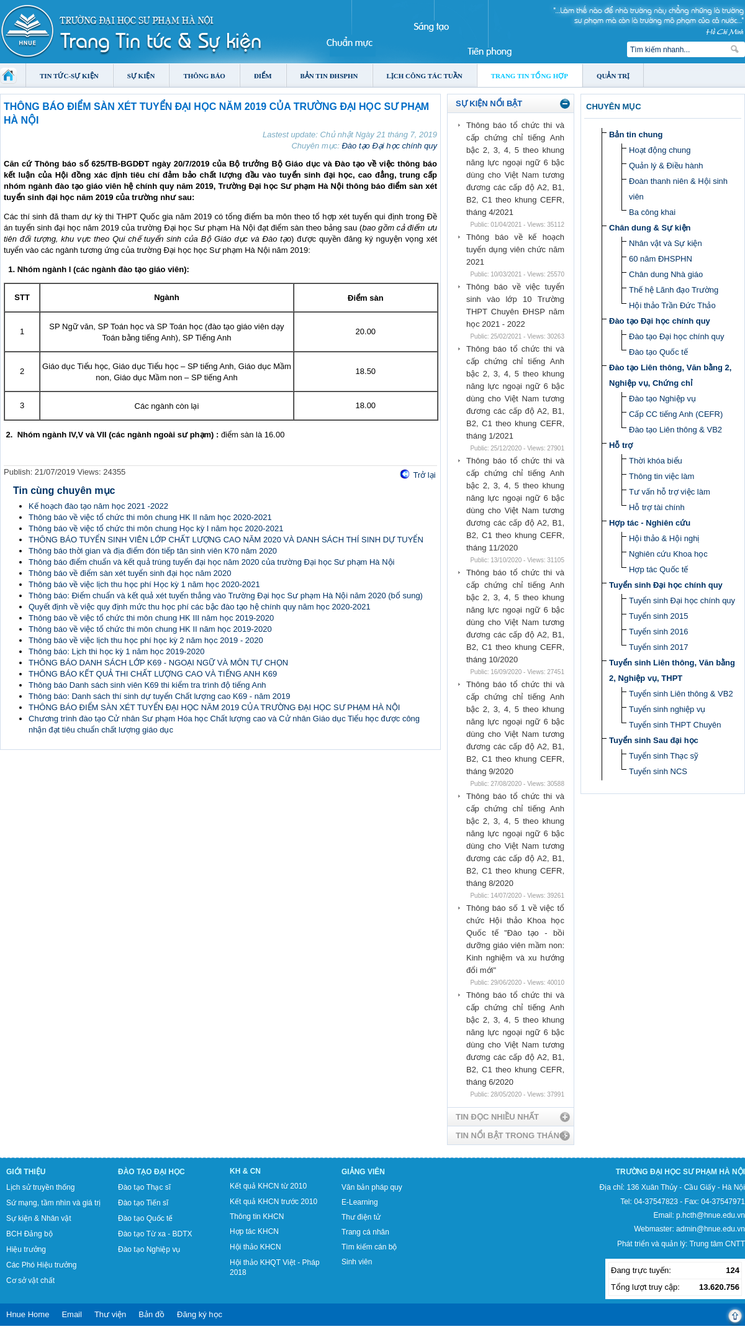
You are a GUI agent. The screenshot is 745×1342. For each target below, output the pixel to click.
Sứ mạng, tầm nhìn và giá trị (53, 1202)
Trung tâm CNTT (717, 1243)
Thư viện (110, 1314)
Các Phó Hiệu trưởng (41, 1265)
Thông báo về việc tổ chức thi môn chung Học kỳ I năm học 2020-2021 (156, 528)
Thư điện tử (361, 1217)
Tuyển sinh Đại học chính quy (666, 585)
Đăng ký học (199, 1314)
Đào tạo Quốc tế (658, 352)
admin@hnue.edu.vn (710, 1229)
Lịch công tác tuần (425, 76)
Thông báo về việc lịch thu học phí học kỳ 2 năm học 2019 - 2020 (146, 640)
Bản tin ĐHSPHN (329, 76)
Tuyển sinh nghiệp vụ (667, 709)
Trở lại (424, 475)
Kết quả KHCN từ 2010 (268, 1186)
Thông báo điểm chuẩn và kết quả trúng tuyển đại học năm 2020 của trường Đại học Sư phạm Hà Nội (211, 562)
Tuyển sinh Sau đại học (653, 740)
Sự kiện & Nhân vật (38, 1218)
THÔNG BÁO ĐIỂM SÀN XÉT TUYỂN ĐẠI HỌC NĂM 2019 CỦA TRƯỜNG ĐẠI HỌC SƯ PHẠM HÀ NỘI (214, 707)
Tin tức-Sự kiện (69, 76)
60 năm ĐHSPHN (660, 258)
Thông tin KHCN (257, 1216)
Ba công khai (652, 212)
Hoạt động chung (660, 150)
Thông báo (204, 76)
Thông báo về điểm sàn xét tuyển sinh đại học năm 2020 (130, 573)
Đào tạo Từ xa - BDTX (155, 1234)
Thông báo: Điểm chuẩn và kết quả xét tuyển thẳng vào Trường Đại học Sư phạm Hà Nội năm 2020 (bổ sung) (226, 595)
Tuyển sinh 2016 (658, 631)
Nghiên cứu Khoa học (668, 554)
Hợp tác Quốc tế (658, 569)
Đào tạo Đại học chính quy (389, 145)
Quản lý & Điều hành (666, 165)
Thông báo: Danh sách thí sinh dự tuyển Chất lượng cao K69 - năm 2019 (160, 696)
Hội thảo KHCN (255, 1247)
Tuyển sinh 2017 (658, 647)
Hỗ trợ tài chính (657, 507)
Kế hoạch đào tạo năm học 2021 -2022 (98, 506)
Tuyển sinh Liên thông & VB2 (681, 693)
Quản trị (613, 76)
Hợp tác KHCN (254, 1231)
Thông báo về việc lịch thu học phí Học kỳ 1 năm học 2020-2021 (144, 584)
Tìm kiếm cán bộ (369, 1247)
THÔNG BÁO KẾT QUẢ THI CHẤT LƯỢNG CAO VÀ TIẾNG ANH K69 (153, 673)
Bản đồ (151, 1314)
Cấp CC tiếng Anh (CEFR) (676, 414)
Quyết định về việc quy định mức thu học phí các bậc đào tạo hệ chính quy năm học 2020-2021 (200, 606)
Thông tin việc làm (661, 476)
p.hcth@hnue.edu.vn (710, 1215)
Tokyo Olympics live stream (45, 1337)
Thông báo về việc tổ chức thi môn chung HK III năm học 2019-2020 (151, 618)
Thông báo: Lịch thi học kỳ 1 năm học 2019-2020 (117, 651)
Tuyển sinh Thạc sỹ (663, 755)
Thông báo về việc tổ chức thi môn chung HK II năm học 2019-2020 (150, 629)
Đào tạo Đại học (151, 1171)
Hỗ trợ (621, 445)
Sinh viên (356, 1262)
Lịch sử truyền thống (40, 1187)
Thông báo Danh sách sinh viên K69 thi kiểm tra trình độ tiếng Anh (147, 685)
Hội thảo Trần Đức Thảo (672, 305)
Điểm (263, 76)
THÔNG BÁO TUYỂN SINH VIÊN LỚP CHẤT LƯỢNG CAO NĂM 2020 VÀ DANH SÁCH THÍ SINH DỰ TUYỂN (226, 539)
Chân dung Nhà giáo (666, 274)
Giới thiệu (25, 1171)
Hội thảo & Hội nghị (664, 538)
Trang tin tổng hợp (529, 76)
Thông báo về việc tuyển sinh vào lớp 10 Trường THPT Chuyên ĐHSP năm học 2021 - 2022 (515, 305)
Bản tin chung (635, 134)
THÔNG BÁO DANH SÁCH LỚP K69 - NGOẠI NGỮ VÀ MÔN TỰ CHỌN (158, 662)
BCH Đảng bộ (29, 1234)
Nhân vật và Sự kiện (665, 243)
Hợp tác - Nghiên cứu (649, 522)
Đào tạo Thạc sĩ (144, 1187)
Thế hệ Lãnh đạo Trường (673, 289)
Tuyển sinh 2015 (658, 616)
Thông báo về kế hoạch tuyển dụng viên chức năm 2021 (515, 249)
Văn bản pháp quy (371, 1187)
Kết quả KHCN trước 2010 (273, 1201)
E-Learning (359, 1202)
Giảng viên (363, 1171)
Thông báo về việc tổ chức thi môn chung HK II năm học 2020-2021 (150, 517)
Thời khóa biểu (655, 460)
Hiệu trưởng (26, 1249)
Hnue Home (27, 1314)
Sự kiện (141, 76)
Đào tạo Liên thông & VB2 (675, 429)
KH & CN (245, 1171)
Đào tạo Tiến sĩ (143, 1202)
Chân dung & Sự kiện (650, 227)
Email (71, 1314)
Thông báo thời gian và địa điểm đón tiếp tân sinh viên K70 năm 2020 (153, 550)
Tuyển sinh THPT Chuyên (675, 724)
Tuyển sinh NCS (658, 771)
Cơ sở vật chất (30, 1280)
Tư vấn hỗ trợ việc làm (669, 491)
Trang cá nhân (365, 1232)
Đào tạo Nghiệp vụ (662, 398)
